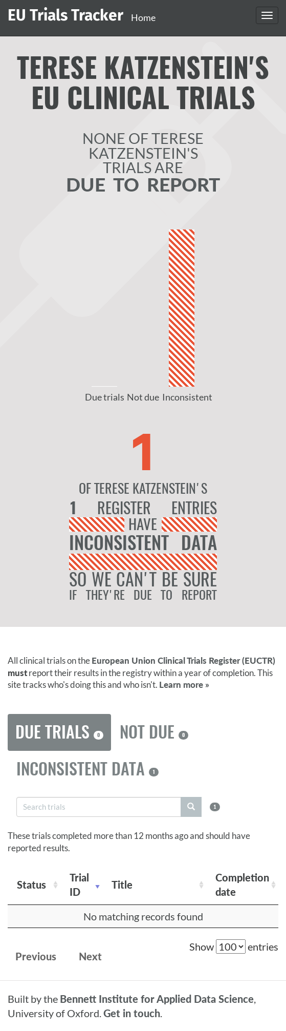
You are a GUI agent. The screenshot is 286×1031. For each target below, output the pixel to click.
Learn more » (184, 684)
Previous (35, 956)
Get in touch (131, 1013)
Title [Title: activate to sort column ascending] (122, 884)
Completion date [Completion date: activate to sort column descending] (242, 884)
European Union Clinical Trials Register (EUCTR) (183, 660)
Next (90, 956)
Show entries (233, 946)
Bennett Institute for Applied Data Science (157, 999)
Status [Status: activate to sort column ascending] (31, 884)
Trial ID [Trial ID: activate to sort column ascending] (79, 884)
